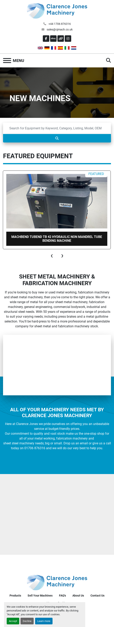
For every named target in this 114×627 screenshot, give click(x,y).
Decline (27, 621)
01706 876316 (34, 448)
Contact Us (97, 595)
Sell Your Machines (40, 595)
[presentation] (52, 255)
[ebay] (53, 38)
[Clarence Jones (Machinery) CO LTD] (57, 582)
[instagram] (68, 38)
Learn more (43, 621)
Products (15, 595)
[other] (60, 38)
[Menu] (7, 60)
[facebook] (46, 38)
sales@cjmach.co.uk (59, 29)
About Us (78, 595)
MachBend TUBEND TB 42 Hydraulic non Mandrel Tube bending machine (56, 239)
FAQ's (62, 595)
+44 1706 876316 (59, 23)
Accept (13, 621)
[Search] (57, 128)
